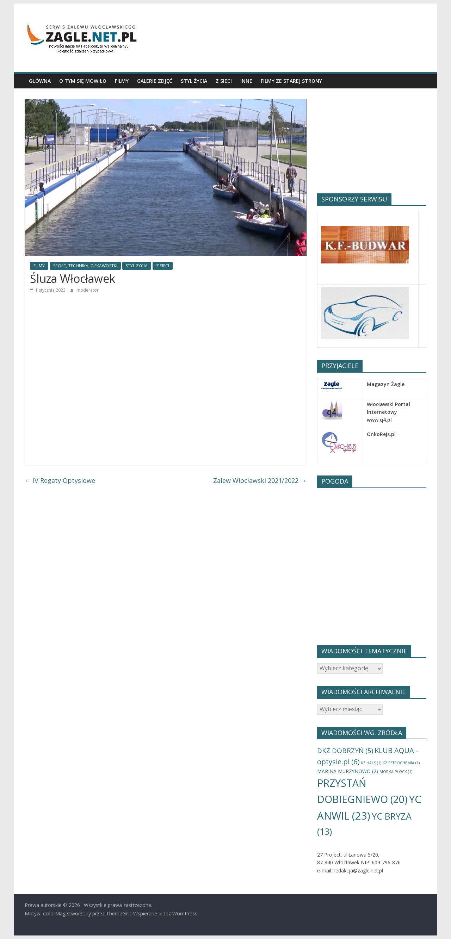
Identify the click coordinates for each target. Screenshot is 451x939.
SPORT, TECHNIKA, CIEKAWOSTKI (85, 266)
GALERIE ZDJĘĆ (154, 80)
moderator (87, 290)
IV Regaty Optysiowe (60, 480)
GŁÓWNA (40, 80)
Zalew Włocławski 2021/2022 (260, 480)
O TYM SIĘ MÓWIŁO (82, 80)
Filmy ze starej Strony (291, 80)
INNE (246, 80)
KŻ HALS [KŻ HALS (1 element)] (371, 762)
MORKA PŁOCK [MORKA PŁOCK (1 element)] (395, 771)
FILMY (122, 80)
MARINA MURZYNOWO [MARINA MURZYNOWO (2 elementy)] (347, 771)
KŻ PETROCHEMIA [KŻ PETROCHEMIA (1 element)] (401, 762)
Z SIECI (224, 80)
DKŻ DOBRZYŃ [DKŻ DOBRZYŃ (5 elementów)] (345, 750)
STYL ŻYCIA (194, 80)
